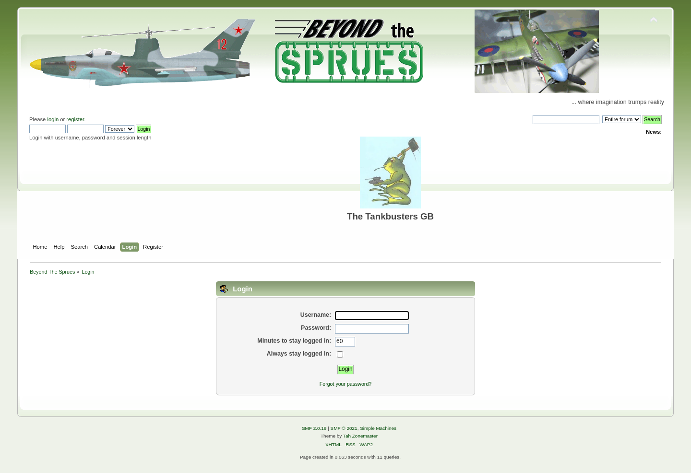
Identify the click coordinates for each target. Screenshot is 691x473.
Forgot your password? (345, 384)
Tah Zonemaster (360, 435)
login (53, 119)
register (75, 119)
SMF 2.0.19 (314, 428)
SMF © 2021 (344, 428)
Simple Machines (378, 428)
